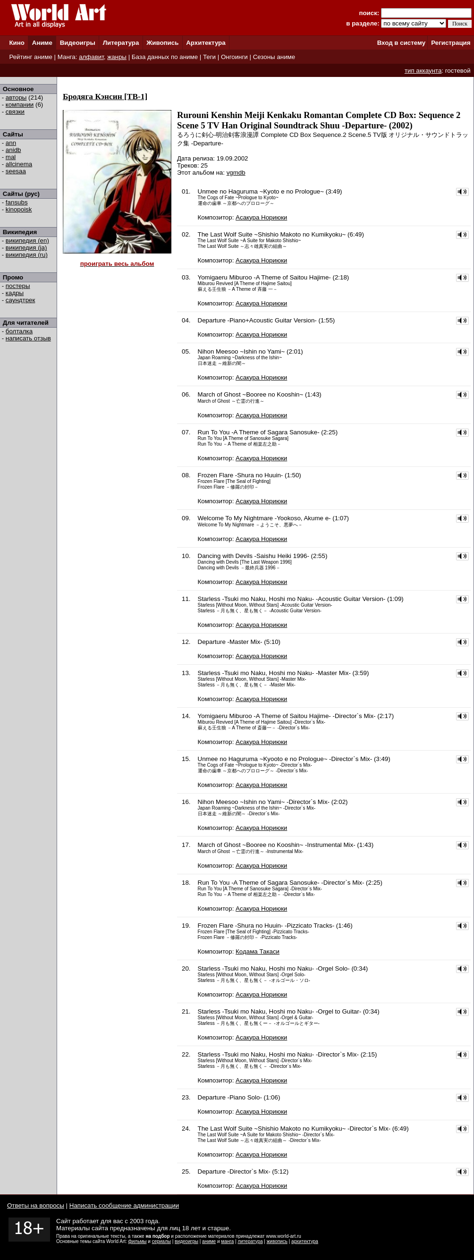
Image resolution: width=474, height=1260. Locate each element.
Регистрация (450, 42)
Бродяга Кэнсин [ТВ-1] (105, 96)
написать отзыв (28, 338)
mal (11, 157)
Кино (17, 42)
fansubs (17, 202)
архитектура (304, 1241)
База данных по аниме (165, 56)
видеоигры (186, 1241)
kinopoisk (19, 209)
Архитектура (205, 42)
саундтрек (20, 300)
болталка (19, 331)
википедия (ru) (27, 254)
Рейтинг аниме (30, 56)
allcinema (19, 164)
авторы (16, 97)
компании (20, 104)
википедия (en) (27, 240)
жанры (117, 56)
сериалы (161, 1241)
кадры (15, 292)
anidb (13, 149)
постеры (18, 285)
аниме (209, 1241)
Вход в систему (401, 42)
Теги (209, 56)
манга (227, 1241)
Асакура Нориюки (261, 217)
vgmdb (236, 172)
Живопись (162, 42)
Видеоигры (77, 42)
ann (11, 142)
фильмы (137, 1241)
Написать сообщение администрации (124, 1205)
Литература (121, 42)
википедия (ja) (26, 247)
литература (249, 1241)
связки (15, 111)
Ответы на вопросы (35, 1205)
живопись (277, 1241)
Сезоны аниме (274, 56)
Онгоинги (234, 56)
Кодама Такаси (257, 951)
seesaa (16, 171)
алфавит (91, 56)
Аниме (42, 42)
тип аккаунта (423, 70)
